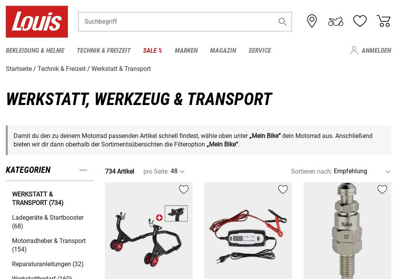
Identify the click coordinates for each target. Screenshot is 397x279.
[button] (282, 22)
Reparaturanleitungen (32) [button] (48, 263)
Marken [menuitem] (186, 50)
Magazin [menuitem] (223, 50)
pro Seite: (156, 171)
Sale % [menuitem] (152, 50)
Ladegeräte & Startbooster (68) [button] (47, 221)
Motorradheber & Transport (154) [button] (49, 245)
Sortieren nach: (311, 171)
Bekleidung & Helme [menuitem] (35, 50)
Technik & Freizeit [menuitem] (104, 50)
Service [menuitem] (260, 50)
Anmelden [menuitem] (376, 50)
